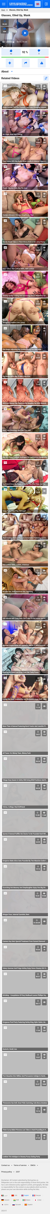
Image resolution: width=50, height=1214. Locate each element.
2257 (18, 1172)
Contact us (5, 1165)
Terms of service (20, 1165)
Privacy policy (6, 1172)
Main (3, 10)
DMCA (33, 1165)
